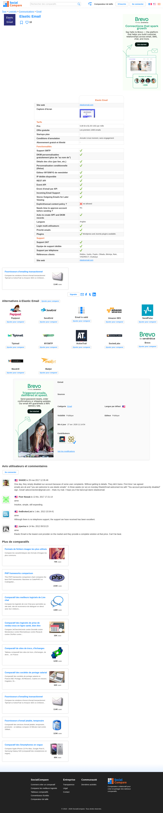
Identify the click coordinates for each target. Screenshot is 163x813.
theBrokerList (25, 511)
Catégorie (62, 406)
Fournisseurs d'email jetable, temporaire (24, 721)
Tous (4, 11)
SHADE (22, 480)
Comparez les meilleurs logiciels (44, 788)
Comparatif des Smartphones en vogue (24, 745)
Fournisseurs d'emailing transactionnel (24, 272)
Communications (26, 11)
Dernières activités (88, 785)
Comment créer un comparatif (43, 785)
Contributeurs (64, 433)
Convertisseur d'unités (40, 796)
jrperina (22, 526)
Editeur (108, 416)
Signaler (73, 294)
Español (159, 4)
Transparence (68, 785)
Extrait (60, 382)
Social (120, 781)
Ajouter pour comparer (50, 301)
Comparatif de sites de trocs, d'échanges (24, 648)
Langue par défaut (113, 406)
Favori (21, 22)
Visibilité (61, 416)
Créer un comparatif (90, 4)
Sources (61, 394)
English (154, 4)
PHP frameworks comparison (19, 573)
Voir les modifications (66, 451)
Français (150, 4)
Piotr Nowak (24, 497)
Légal (65, 788)
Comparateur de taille (103, 4)
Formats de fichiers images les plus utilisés (26, 549)
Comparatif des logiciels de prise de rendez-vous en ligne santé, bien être (22, 624)
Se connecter (137, 4)
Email (39, 11)
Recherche (79, 4)
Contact (66, 792)
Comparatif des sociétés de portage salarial (26, 672)
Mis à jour (62, 424)
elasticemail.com (86, 105)
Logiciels (13, 11)
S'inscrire (122, 4)
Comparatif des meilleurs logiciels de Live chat (25, 598)
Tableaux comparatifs (39, 792)
